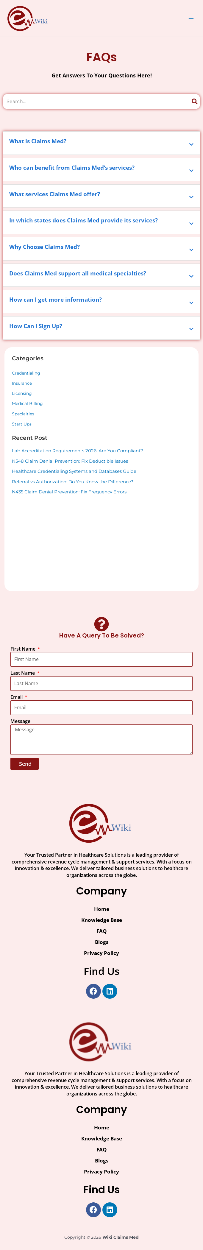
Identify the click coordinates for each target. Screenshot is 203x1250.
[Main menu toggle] (191, 18)
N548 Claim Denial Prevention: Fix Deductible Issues (70, 461)
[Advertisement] (101, 542)
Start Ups (22, 424)
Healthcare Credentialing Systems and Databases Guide (74, 471)
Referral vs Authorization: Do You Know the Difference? (72, 481)
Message (20, 721)
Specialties (23, 414)
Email (17, 697)
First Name (23, 649)
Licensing (22, 393)
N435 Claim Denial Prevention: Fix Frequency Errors (69, 492)
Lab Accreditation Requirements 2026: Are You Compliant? (77, 450)
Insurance (22, 383)
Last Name (23, 673)
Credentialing (26, 373)
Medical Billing (27, 403)
